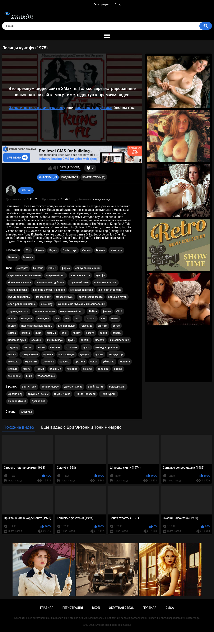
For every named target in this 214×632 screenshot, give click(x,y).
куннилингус (55, 340)
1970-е (93, 311)
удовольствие (46, 376)
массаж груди (64, 297)
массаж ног (43, 297)
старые (12, 368)
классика (86, 325)
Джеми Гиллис (73, 386)
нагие (41, 347)
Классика (116, 250)
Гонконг (38, 268)
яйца (38, 332)
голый (52, 268)
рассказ (91, 318)
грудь (71, 340)
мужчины (31, 361)
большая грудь (117, 297)
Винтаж (13, 257)
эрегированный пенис (22, 304)
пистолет (14, 361)
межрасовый (30, 354)
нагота (90, 332)
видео (12, 325)
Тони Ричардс (50, 386)
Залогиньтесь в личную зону (37, 107)
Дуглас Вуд (39, 401)
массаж (99, 340)
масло (12, 354)
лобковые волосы (105, 282)
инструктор (116, 354)
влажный (55, 368)
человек (55, 347)
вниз (29, 376)
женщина (43, 318)
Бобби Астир (96, 386)
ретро (116, 325)
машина (125, 361)
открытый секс (55, 275)
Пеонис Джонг (17, 401)
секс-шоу (46, 304)
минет (77, 332)
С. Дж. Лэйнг (62, 394)
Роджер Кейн (117, 386)
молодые (48, 361)
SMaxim (26, 190)
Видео (53, 250)
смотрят (22, 268)
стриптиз (71, 347)
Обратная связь (121, 607)
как (103, 318)
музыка (48, 354)
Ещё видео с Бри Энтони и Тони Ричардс (81, 427)
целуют (84, 354)
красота (64, 361)
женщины (14, 376)
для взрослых (66, 325)
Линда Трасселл (86, 394)
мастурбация (67, 354)
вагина (26, 332)
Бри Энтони (29, 386)
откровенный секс (71, 311)
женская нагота (80, 275)
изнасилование (119, 340)
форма (66, 268)
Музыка (28, 257)
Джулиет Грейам (38, 394)
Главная (46, 607)
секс (77, 318)
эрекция (36, 340)
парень (116, 332)
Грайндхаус (69, 250)
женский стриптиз (109, 289)
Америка (72, 368)
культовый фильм (19, 297)
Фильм (86, 250)
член (64, 332)
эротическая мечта (91, 297)
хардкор (13, 347)
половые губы (17, 340)
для (67, 318)
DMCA (170, 607)
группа (99, 354)
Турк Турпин (108, 394)
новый (40, 368)
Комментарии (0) (93, 177)
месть (27, 368)
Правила (149, 607)
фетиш (28, 347)
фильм (107, 311)
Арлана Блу (15, 394)
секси (94, 361)
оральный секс (17, 289)
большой (103, 368)
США (119, 311)
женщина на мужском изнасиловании (81, 304)
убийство (109, 361)
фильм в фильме (44, 311)
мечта (114, 318)
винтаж (102, 325)
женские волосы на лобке (49, 289)
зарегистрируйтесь (93, 107)
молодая (26, 318)
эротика (80, 361)
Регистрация (101, 4)
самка (12, 332)
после (12, 318)
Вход (117, 4)
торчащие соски (18, 311)
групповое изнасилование (24, 275)
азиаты (87, 368)
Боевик (100, 250)
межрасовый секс (81, 289)
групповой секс (79, 282)
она (57, 318)
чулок (86, 347)
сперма (51, 332)
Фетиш (40, 250)
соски (103, 332)
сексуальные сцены (87, 268)
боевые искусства (19, 282)
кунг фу (100, 275)
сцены (118, 368)
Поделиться (69, 177)
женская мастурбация (50, 282)
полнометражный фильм (36, 325)
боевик (85, 340)
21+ (27, 250)
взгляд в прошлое (106, 347)
